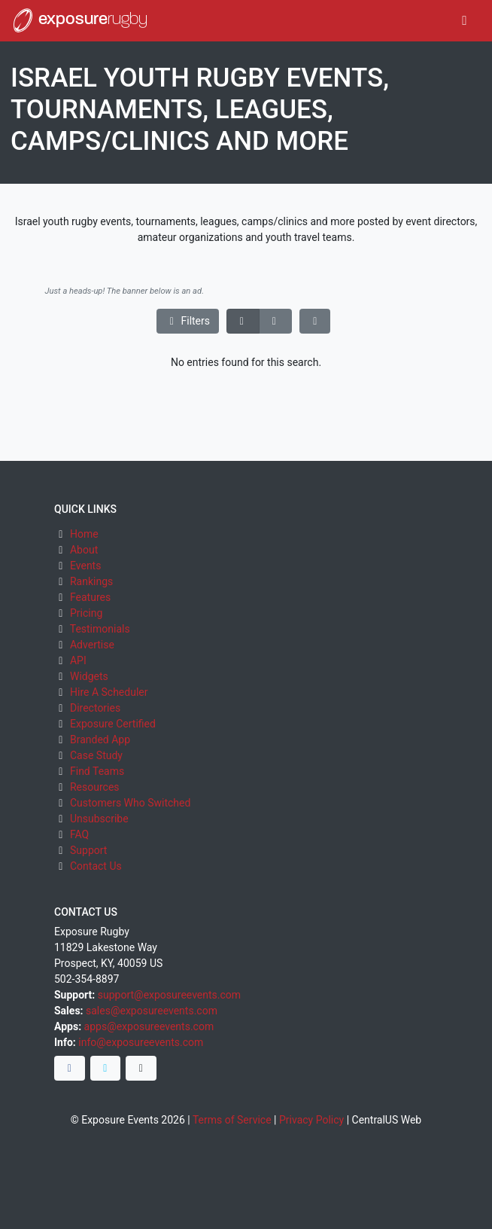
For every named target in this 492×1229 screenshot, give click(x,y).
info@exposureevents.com (140, 1042)
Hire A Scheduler (108, 692)
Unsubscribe (99, 819)
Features (90, 597)
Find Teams (97, 771)
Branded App (100, 739)
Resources (95, 787)
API (78, 660)
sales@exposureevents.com (151, 1011)
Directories (95, 708)
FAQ (79, 834)
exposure (79, 20)
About (84, 550)
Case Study (96, 755)
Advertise (92, 645)
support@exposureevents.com (169, 995)
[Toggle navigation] (464, 21)
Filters (188, 321)
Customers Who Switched (130, 803)
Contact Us (96, 866)
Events (85, 566)
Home (84, 534)
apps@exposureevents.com (149, 1026)
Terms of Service (232, 1120)
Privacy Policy (311, 1120)
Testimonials (100, 629)
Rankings (91, 581)
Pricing (86, 613)
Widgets (89, 676)
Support (88, 850)
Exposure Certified (113, 724)
